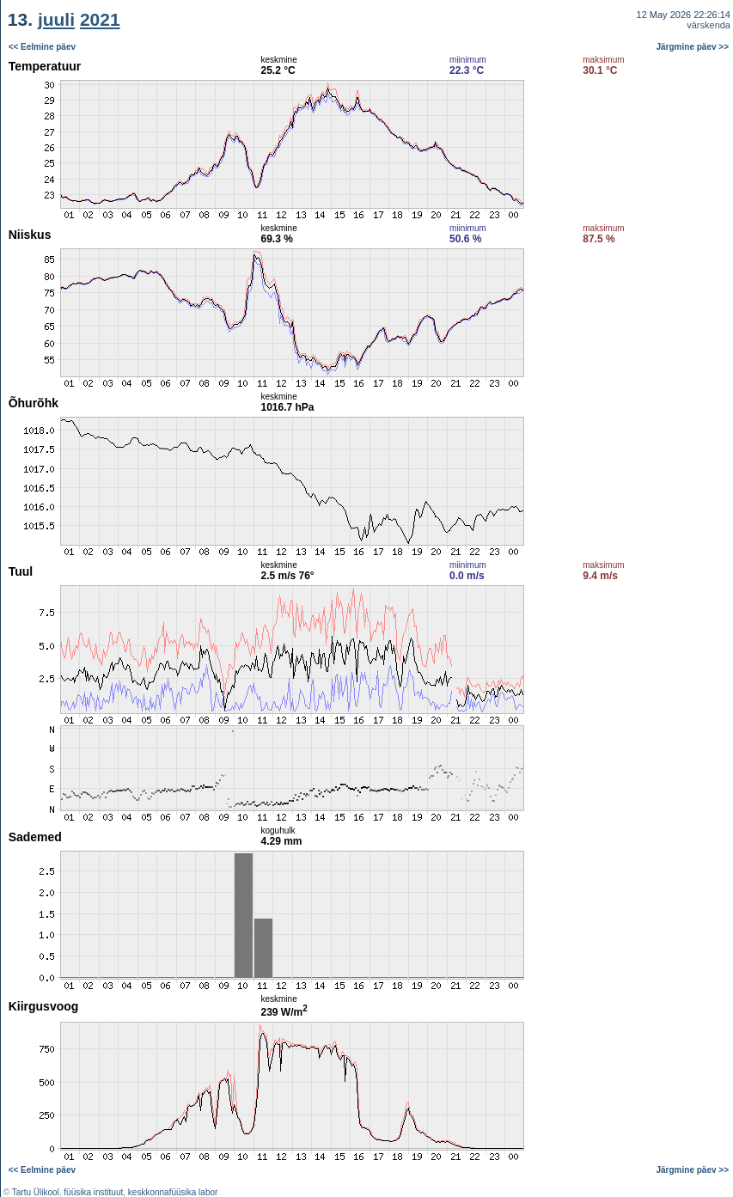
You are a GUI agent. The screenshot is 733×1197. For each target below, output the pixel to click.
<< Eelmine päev (42, 47)
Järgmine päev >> (693, 47)
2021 (100, 19)
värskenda (708, 25)
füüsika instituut (93, 1192)
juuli (56, 19)
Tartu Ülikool (35, 1192)
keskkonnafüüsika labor (173, 1192)
